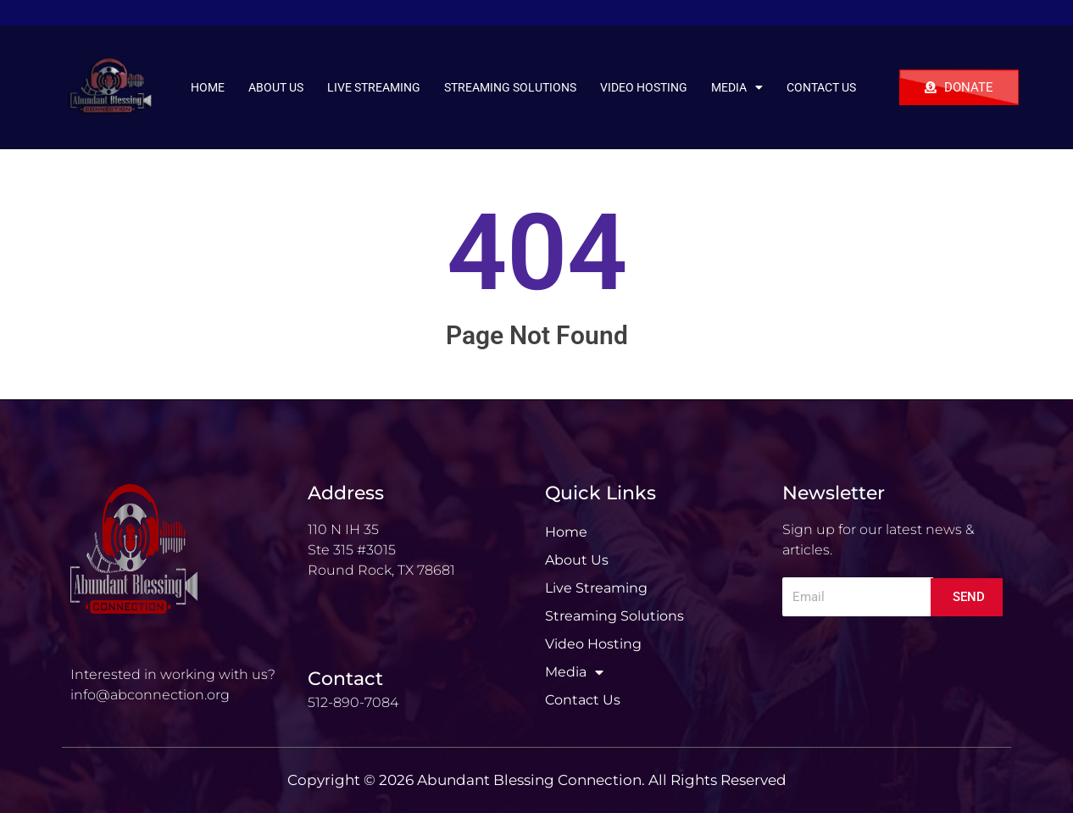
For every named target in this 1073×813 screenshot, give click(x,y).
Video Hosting (643, 87)
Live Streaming (373, 87)
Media (737, 87)
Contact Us (821, 87)
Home (208, 87)
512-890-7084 (353, 702)
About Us (275, 87)
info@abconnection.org (150, 695)
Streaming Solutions (510, 87)
